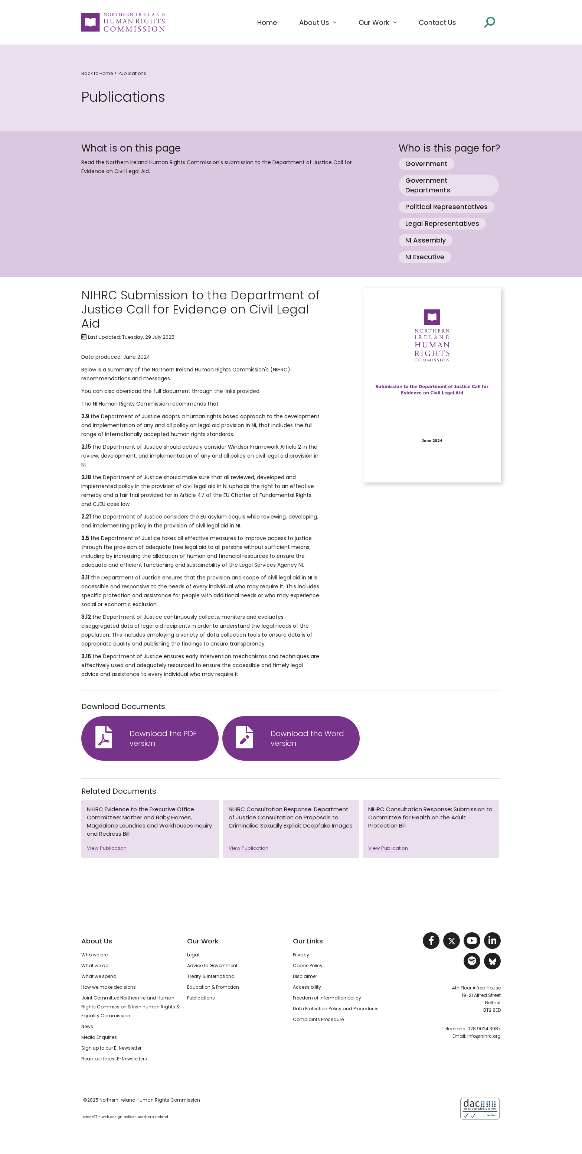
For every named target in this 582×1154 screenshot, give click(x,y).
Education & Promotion (213, 987)
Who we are (94, 955)
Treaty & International (211, 976)
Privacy (301, 955)
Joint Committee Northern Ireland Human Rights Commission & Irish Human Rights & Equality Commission (130, 1007)
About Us (96, 941)
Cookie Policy (308, 965)
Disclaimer (305, 976)
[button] (317, 23)
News (87, 1026)
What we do (94, 965)
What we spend (99, 976)
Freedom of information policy (327, 998)
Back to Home (97, 73)
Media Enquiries (99, 1037)
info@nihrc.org (484, 1036)
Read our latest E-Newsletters (114, 1059)
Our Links (308, 941)
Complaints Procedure (318, 1019)
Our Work (203, 941)
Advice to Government (212, 965)
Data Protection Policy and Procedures (336, 1008)
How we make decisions (108, 987)
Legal (193, 955)
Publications (132, 73)
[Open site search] (489, 22)
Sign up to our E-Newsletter (111, 1048)
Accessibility (307, 987)
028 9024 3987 (484, 1028)
